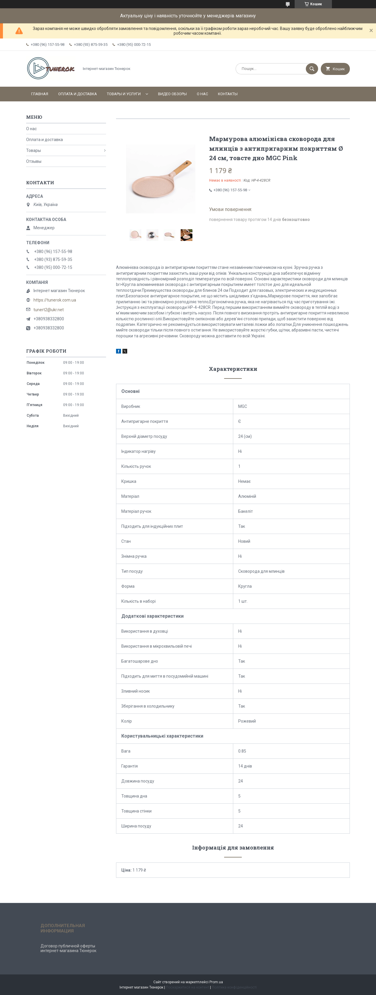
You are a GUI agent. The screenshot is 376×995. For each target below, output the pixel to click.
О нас (202, 94)
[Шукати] (312, 68)
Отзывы (33, 161)
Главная (39, 94)
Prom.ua (216, 982)
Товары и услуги (124, 94)
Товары (33, 150)
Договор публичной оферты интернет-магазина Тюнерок (68, 948)
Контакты (228, 94)
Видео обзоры (172, 94)
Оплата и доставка (77, 94)
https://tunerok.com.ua (54, 300)
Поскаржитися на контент (187, 987)
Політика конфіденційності (234, 987)
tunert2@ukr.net (48, 309)
